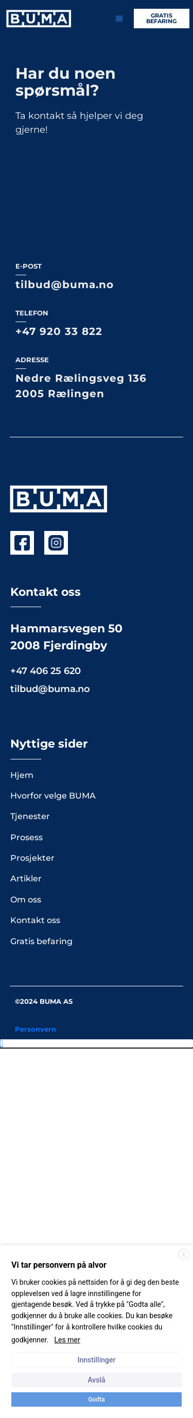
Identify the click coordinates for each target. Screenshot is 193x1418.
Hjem (21, 482)
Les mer (67, 1340)
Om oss (25, 607)
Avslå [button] (96, 1380)
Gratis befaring (41, 648)
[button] (96, 751)
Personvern (35, 736)
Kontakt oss (35, 627)
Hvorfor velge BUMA (53, 503)
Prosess (26, 545)
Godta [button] (96, 1399)
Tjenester (30, 523)
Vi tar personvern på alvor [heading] (59, 1265)
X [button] (184, 1255)
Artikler (26, 586)
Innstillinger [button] (97, 1360)
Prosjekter (32, 565)
